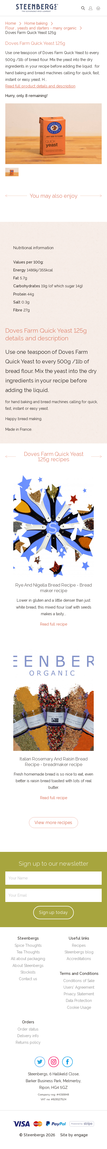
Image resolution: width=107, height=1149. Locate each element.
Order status (28, 1029)
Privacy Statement (79, 994)
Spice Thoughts (28, 945)
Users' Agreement (78, 987)
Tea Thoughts (28, 952)
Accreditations (79, 959)
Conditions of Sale (79, 981)
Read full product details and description (40, 86)
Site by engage (74, 1135)
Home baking (36, 23)
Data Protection (79, 1000)
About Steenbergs (28, 965)
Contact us (28, 979)
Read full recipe (53, 624)
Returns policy (28, 1042)
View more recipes (53, 822)
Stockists (28, 972)
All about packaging (28, 959)
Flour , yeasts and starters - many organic (40, 28)
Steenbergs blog (79, 952)
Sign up (53, 912)
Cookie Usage (79, 1007)
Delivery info (28, 1036)
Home (10, 23)
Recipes (79, 945)
